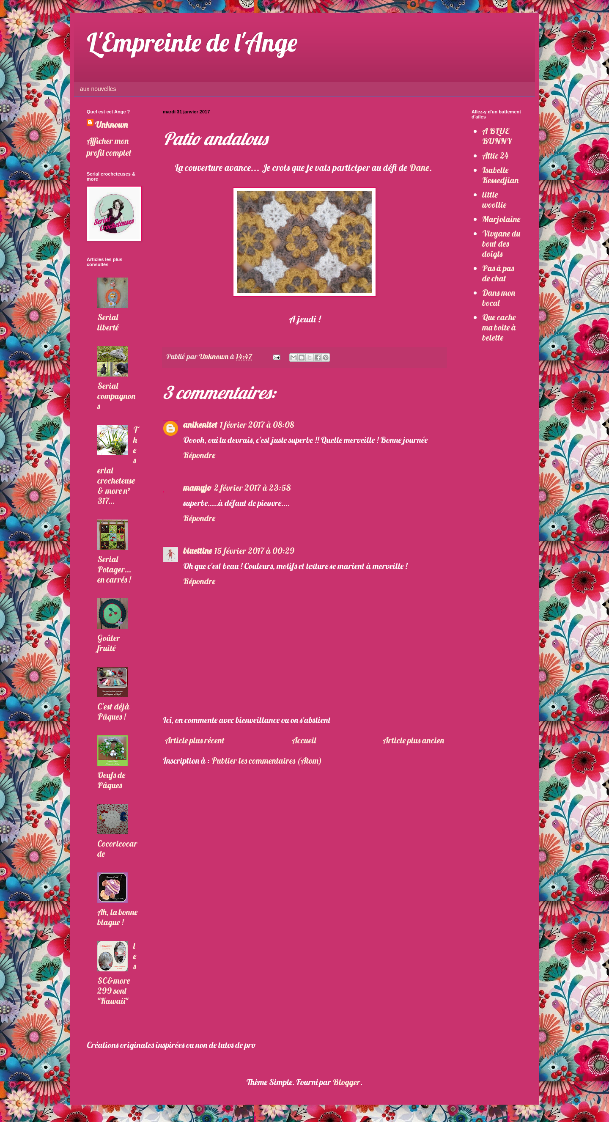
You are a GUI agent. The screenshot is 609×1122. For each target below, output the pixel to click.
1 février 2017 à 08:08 (257, 424)
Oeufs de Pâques (111, 780)
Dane (419, 167)
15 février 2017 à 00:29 (254, 550)
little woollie (494, 199)
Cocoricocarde (117, 848)
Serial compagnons (116, 395)
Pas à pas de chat (498, 273)
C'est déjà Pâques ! (113, 711)
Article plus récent (195, 740)
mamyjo (197, 487)
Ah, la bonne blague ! (117, 917)
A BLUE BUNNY (497, 136)
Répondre (199, 455)
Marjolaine (501, 219)
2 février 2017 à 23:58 (252, 487)
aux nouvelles (98, 88)
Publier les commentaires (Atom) (266, 760)
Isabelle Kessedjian (500, 175)
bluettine (197, 550)
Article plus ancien (413, 740)
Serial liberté (107, 322)
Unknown (111, 124)
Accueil (304, 740)
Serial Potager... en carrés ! (114, 569)
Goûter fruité (108, 642)
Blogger (346, 1082)
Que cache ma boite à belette (499, 327)
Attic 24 (495, 155)
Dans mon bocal (498, 297)
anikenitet (200, 424)
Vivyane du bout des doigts (501, 243)
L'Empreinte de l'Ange (192, 42)
